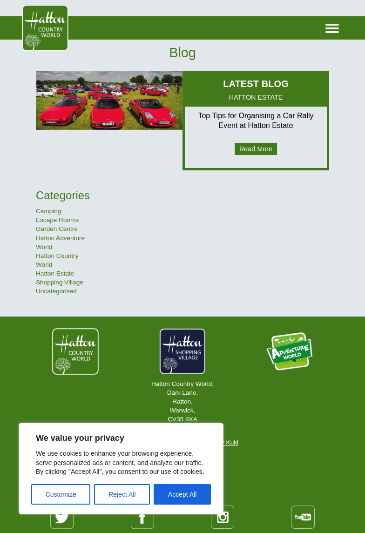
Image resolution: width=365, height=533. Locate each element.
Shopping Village (59, 282)
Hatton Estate (55, 273)
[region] (121, 468)
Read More (255, 149)
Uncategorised (56, 291)
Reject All (121, 494)
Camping (48, 211)
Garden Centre (57, 228)
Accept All (182, 494)
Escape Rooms (57, 219)
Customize (61, 494)
